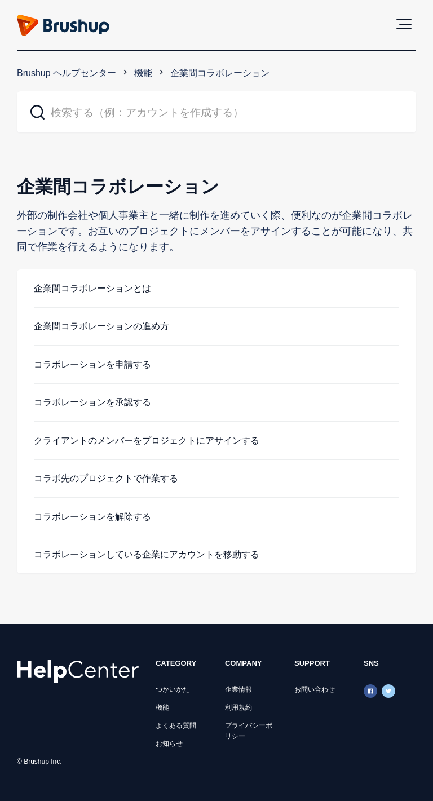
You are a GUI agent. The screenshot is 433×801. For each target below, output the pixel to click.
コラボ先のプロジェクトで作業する (106, 478)
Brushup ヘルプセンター (66, 73)
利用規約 (238, 707)
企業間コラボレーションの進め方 (101, 326)
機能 (143, 73)
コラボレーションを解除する (92, 516)
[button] (404, 24)
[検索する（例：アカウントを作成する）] (216, 111)
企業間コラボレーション (219, 73)
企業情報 (238, 689)
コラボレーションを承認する (92, 402)
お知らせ (169, 743)
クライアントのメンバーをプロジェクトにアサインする (146, 440)
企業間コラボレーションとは (92, 288)
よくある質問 (176, 725)
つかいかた (172, 689)
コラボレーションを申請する (92, 364)
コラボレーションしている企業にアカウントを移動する (146, 554)
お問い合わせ (314, 689)
